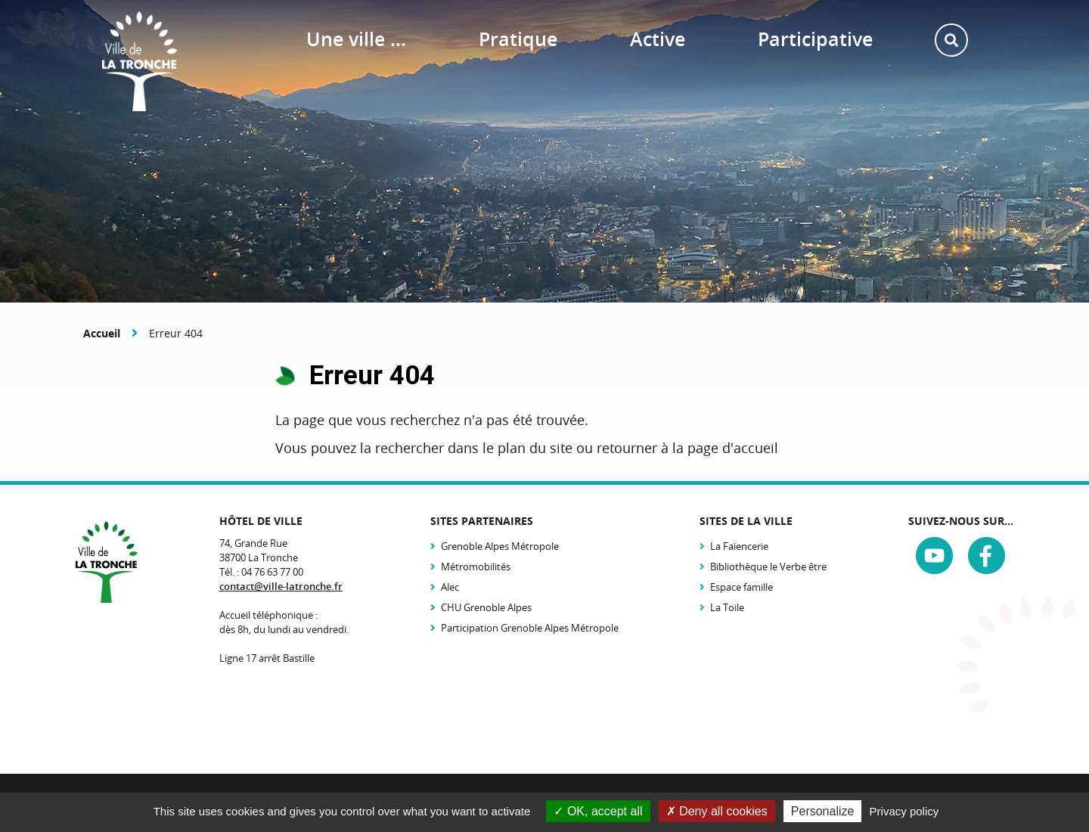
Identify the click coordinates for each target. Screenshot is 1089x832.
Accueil (101, 333)
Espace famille (741, 587)
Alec (450, 587)
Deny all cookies (717, 811)
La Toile (727, 607)
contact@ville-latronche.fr (281, 586)
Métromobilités (475, 566)
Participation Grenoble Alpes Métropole (530, 628)
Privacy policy (904, 811)
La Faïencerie (739, 546)
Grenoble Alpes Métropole (500, 546)
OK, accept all (598, 811)
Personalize (823, 811)
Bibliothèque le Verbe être (768, 566)
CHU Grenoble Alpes (486, 607)
